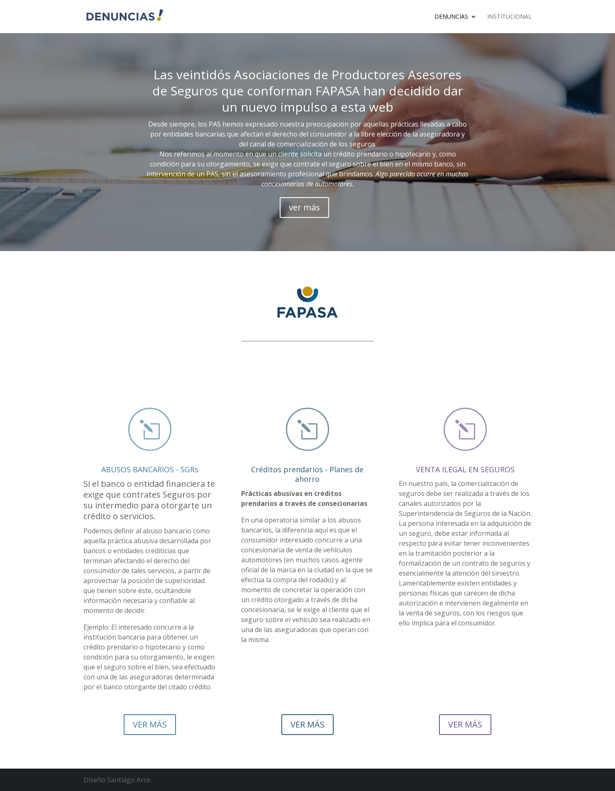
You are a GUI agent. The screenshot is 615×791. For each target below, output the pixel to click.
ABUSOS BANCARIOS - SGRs (149, 469)
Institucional (509, 17)
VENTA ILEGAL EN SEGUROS (465, 469)
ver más (304, 207)
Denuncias (451, 17)
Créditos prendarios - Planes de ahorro (307, 474)
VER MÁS (150, 724)
